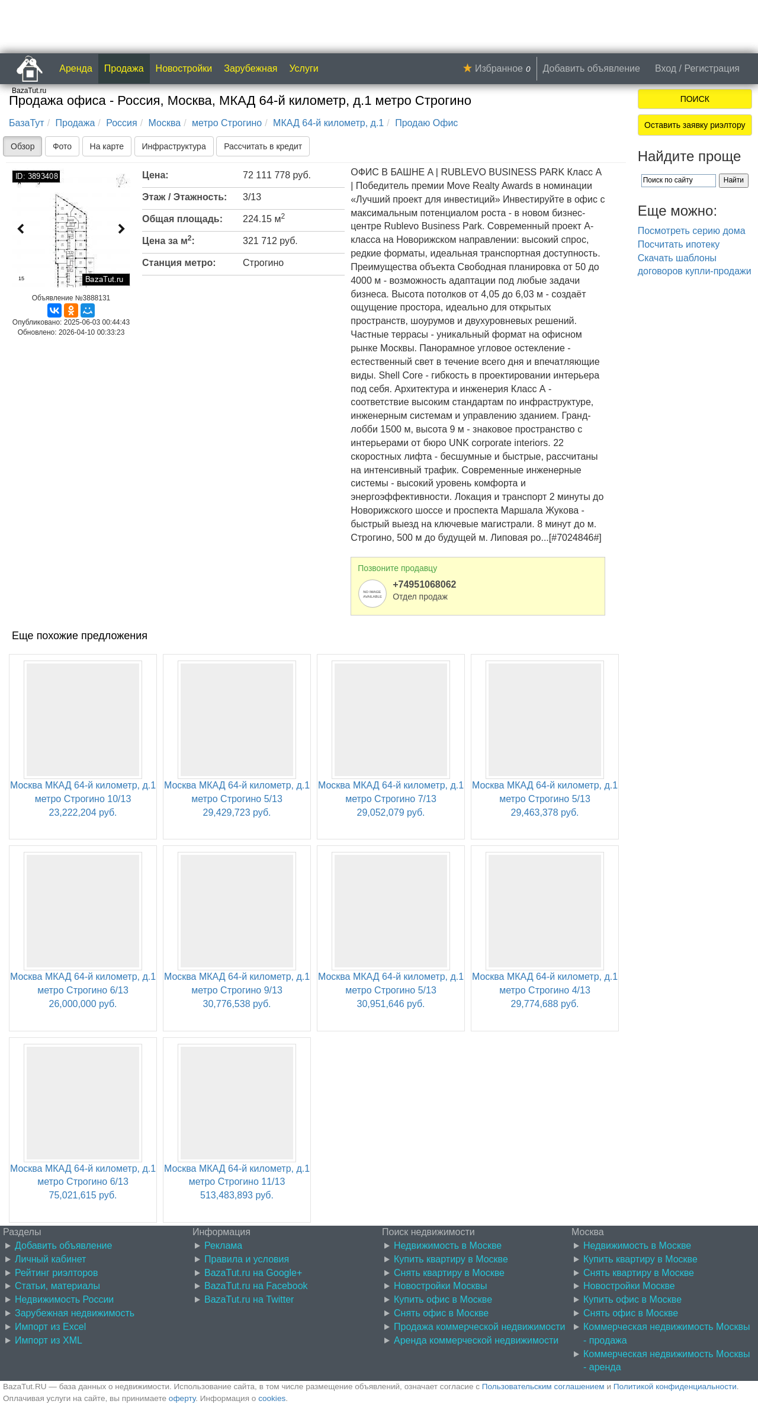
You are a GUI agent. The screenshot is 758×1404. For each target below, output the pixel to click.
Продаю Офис (426, 123)
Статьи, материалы (57, 1286)
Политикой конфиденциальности (675, 1386)
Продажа (124, 68)
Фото (62, 146)
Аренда (75, 68)
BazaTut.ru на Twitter (249, 1299)
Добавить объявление (591, 68)
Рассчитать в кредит (263, 146)
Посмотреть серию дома (692, 231)
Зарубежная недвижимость (74, 1313)
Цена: (155, 175)
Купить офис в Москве (443, 1299)
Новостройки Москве (629, 1286)
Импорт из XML (48, 1340)
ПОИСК (694, 99)
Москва (165, 123)
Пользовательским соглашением (543, 1386)
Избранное (499, 68)
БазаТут (26, 123)
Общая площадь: (182, 219)
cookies (271, 1398)
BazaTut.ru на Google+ (253, 1273)
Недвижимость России (64, 1299)
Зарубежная (250, 68)
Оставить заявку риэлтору (694, 125)
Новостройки (184, 68)
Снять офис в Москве (441, 1313)
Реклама (223, 1245)
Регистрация (712, 68)
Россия (121, 123)
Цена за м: (168, 240)
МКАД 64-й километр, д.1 (328, 123)
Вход (665, 68)
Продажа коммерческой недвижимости (479, 1327)
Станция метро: (179, 263)
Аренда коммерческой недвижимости (476, 1340)
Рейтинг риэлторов (56, 1273)
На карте (107, 146)
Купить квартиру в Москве (451, 1259)
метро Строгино (227, 123)
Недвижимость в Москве (448, 1245)
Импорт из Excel (50, 1327)
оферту (182, 1398)
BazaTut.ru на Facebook (256, 1286)
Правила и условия (246, 1259)
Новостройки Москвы (440, 1286)
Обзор (22, 146)
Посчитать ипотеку (679, 244)
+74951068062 (424, 584)
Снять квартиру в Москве (449, 1273)
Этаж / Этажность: (184, 197)
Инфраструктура (174, 146)
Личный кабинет (50, 1259)
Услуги (304, 68)
